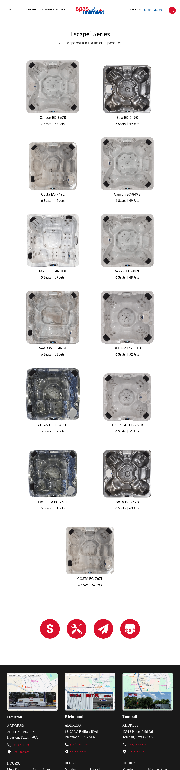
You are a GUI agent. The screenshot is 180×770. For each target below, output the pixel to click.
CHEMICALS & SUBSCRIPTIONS (45, 9)
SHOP (7, 9)
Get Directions (21, 751)
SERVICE (135, 9)
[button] (172, 10)
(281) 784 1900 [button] (153, 10)
